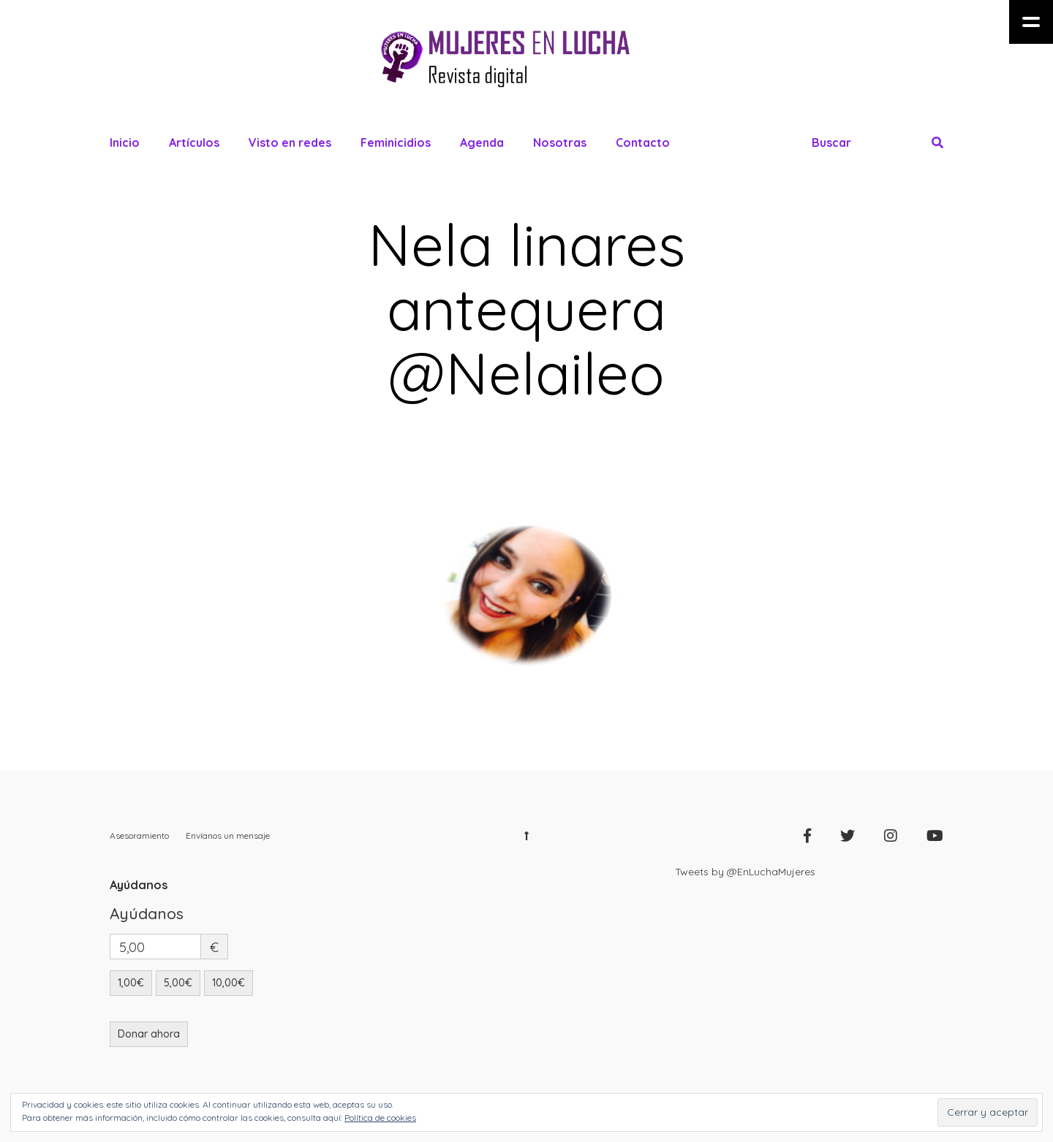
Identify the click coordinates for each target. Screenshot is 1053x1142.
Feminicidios (396, 142)
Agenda (482, 142)
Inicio (125, 142)
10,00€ (228, 982)
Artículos (194, 142)
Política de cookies (380, 1117)
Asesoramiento (139, 835)
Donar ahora (149, 1033)
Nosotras (559, 142)
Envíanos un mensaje (228, 835)
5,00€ (178, 982)
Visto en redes (290, 142)
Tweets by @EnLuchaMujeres (745, 871)
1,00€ (131, 982)
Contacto (643, 142)
